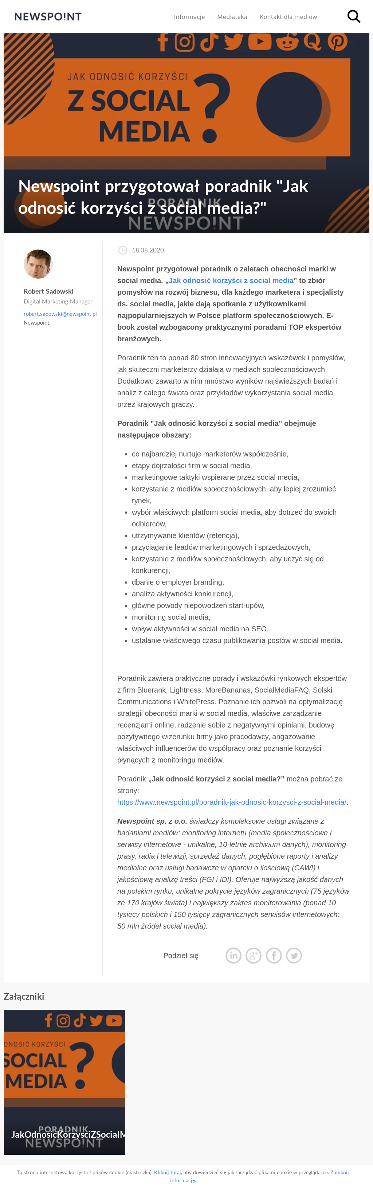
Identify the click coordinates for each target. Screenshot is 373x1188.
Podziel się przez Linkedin (233, 955)
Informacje (189, 17)
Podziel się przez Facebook (274, 955)
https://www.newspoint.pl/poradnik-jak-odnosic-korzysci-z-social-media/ (231, 802)
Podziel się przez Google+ (253, 955)
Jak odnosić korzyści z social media (231, 281)
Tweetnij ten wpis (294, 955)
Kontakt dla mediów (288, 17)
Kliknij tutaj (167, 1172)
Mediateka (232, 17)
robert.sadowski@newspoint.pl (60, 313)
